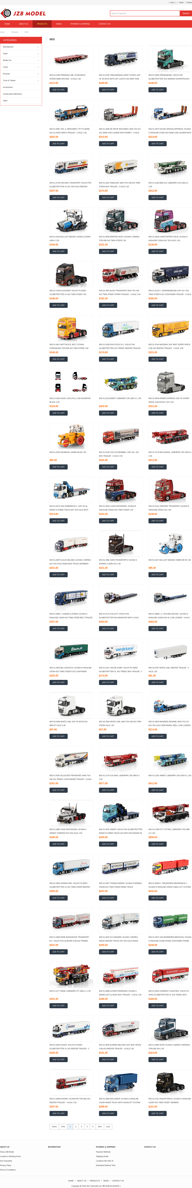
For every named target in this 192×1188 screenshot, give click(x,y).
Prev (63, 1127)
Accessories (8, 87)
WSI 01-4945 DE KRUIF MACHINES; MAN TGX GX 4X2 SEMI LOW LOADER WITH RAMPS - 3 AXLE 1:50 (120, 133)
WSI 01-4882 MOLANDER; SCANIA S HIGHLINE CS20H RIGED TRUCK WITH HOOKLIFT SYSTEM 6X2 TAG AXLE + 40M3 (119, 1102)
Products (14, 32)
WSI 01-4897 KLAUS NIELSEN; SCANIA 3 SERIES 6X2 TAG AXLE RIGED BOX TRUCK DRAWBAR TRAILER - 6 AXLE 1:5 (70, 564)
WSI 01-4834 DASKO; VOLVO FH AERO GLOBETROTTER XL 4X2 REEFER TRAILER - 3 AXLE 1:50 (69, 1048)
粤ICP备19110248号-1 (112, 1186)
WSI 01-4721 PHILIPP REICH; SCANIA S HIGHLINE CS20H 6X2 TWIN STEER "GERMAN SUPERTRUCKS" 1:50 (169, 1102)
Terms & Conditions (8, 1170)
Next (100, 1127)
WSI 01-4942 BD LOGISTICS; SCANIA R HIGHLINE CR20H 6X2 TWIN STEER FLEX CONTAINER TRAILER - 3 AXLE (71, 671)
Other (5, 101)
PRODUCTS (42, 24)
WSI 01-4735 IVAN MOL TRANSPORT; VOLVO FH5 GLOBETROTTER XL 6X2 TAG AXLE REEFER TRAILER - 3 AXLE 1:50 (70, 186)
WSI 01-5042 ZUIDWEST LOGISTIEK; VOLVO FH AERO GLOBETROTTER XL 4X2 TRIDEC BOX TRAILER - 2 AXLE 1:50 (168, 995)
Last (108, 1127)
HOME (7, 24)
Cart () (173, 2)
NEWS (59, 24)
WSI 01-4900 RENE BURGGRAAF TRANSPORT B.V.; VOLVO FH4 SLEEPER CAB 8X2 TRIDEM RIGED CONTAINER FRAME (69, 941)
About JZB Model (7, 1152)
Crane (5, 67)
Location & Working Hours (10, 1156)
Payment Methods (103, 1152)
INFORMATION (54, 1147)
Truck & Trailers (9, 80)
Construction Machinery (12, 94)
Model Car (7, 60)
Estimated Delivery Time (105, 1165)
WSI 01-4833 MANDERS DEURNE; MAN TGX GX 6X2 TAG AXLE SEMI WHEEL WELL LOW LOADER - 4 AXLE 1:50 (169, 725)
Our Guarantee (6, 1161)
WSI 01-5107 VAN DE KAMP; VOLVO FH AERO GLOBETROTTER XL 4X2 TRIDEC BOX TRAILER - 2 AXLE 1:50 (120, 671)
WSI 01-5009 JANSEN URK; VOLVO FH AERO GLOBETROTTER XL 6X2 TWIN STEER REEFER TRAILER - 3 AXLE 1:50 (70, 887)
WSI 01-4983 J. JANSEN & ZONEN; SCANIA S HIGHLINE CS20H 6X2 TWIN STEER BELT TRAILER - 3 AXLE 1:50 (71, 617)
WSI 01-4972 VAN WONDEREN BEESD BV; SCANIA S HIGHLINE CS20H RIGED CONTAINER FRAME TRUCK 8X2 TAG (169, 941)
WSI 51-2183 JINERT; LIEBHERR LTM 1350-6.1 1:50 (169, 775)
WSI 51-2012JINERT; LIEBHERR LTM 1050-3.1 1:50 (120, 398)
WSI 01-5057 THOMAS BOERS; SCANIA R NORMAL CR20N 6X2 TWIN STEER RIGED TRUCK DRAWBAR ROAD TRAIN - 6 (120, 887)
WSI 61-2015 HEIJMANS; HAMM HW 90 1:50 (68, 452)
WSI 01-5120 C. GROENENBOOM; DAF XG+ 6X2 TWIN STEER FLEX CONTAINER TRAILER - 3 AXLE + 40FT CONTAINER (169, 294)
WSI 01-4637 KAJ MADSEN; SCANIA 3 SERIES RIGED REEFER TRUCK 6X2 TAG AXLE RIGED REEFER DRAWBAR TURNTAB (118, 941)
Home (2, 32)
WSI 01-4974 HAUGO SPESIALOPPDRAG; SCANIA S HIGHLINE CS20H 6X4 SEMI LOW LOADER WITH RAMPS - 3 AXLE (169, 133)
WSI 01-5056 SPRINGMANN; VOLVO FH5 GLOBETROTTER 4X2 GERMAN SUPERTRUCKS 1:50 (168, 79)
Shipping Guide (102, 1156)
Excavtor (6, 74)
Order (181, 2)
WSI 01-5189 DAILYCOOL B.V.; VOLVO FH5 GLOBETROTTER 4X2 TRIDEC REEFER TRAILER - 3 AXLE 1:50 (120, 348)
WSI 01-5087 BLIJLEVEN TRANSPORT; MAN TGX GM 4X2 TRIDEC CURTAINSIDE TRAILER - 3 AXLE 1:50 (71, 779)
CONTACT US (104, 24)
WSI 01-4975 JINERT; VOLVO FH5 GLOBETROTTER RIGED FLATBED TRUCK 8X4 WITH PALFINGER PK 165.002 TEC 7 (120, 833)
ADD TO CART (58, 90)
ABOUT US (23, 24)
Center (189, 2)
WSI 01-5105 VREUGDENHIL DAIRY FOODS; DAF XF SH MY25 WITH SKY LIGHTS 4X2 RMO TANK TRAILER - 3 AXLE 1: (119, 79)
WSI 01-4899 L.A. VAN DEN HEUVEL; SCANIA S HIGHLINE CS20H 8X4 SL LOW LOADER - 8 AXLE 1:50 (169, 617)
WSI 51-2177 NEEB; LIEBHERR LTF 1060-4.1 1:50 (70, 991)
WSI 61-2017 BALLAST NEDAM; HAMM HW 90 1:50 (169, 560)
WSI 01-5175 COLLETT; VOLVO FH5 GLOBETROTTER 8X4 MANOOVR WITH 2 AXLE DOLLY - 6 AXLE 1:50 (119, 617)
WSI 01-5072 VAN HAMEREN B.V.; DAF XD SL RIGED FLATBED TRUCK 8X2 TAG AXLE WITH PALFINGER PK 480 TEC (69, 510)
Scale (5, 54)
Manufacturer (8, 47)
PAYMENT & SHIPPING (80, 24)
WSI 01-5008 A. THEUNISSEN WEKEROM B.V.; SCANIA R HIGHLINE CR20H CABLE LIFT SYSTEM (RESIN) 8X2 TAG (169, 887)
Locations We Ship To (104, 1161)
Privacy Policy (5, 1165)
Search (186, 13)
